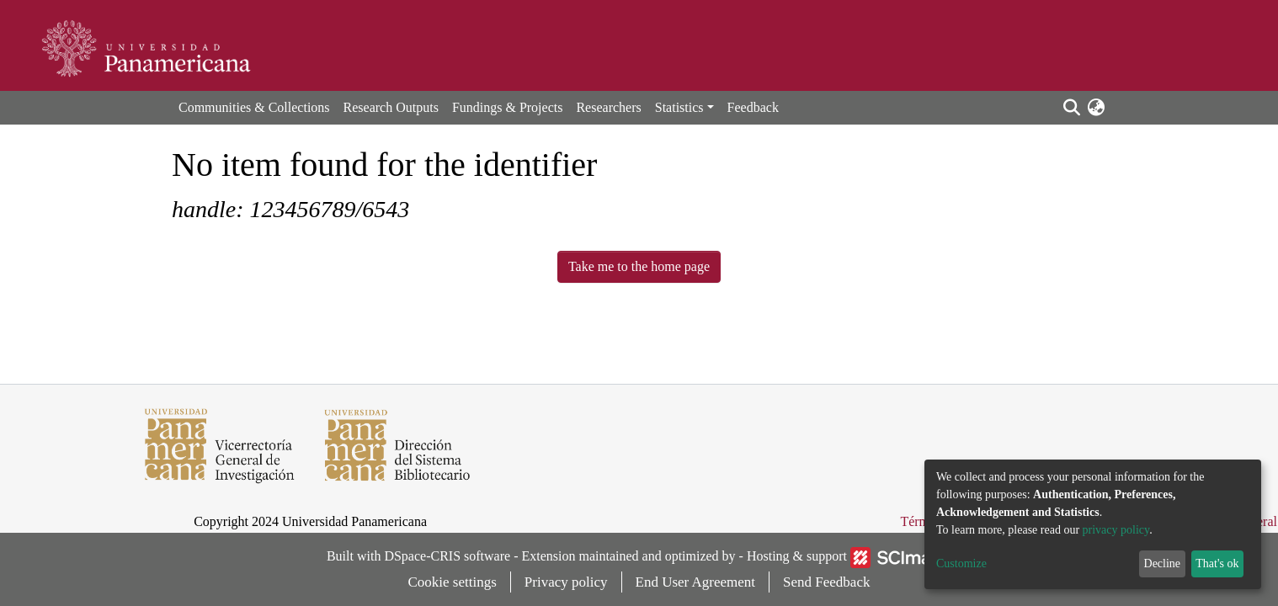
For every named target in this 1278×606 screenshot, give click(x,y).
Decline (1162, 563)
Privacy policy (566, 582)
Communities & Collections (254, 107)
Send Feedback (826, 582)
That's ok (1216, 563)
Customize (961, 563)
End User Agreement (696, 582)
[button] (1095, 108)
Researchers (608, 107)
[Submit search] (1071, 108)
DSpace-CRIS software (447, 556)
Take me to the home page (639, 266)
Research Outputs (391, 107)
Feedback (753, 107)
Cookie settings (452, 582)
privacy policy (1116, 530)
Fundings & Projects (507, 107)
